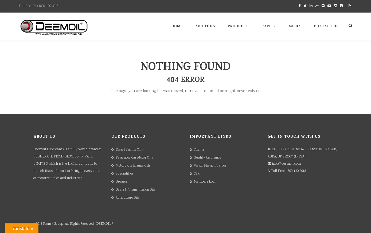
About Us (205, 26)
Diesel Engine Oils (129, 149)
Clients (199, 149)
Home (177, 26)
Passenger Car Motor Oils (134, 157)
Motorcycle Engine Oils (133, 165)
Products (238, 26)
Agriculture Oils (127, 197)
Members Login (205, 181)
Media (295, 26)
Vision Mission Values (210, 165)
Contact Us (326, 26)
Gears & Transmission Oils (135, 189)
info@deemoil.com (286, 164)
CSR (197, 173)
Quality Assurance (207, 157)
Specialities (124, 173)
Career (268, 26)
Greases (121, 181)
